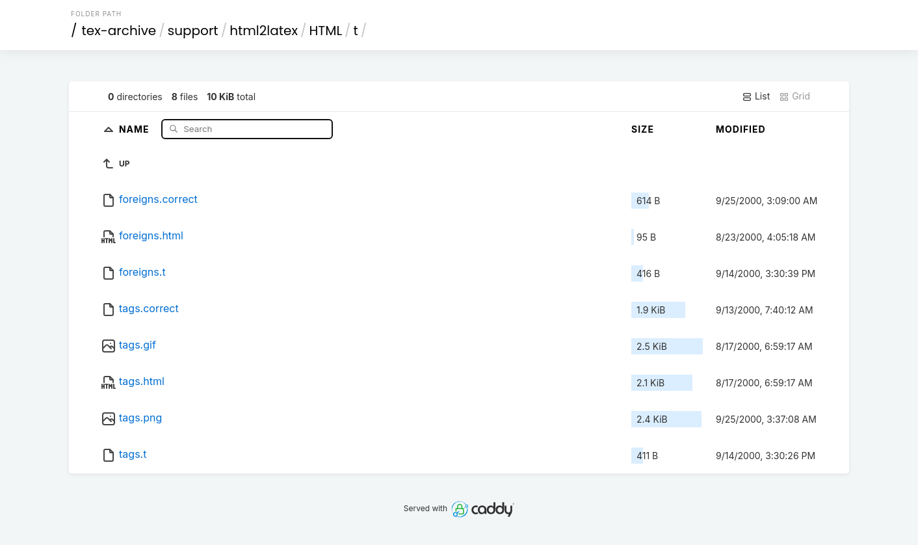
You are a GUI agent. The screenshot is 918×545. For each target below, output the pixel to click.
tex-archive (119, 30)
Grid (794, 96)
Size (642, 129)
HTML (326, 30)
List (756, 96)
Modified (741, 129)
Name (135, 128)
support (193, 30)
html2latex (264, 30)
